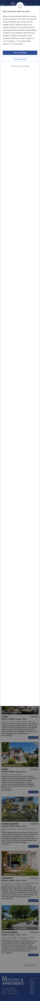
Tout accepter (20, 53)
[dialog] (20, 355)
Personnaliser (20, 59)
